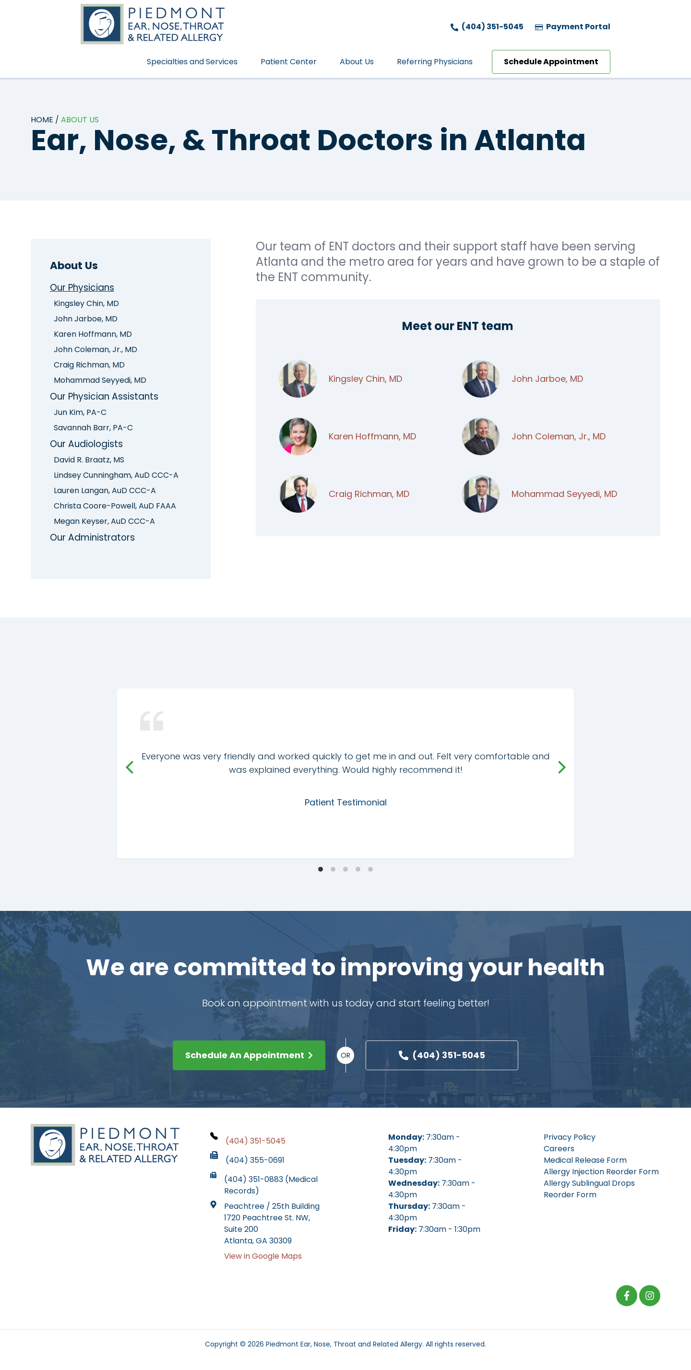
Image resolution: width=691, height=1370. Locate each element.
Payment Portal (572, 26)
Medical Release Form (585, 1162)
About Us (80, 119)
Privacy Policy (570, 1139)
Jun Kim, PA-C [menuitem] (80, 413)
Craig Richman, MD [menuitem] (89, 365)
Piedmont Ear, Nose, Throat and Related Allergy (344, 1346)
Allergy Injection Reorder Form (601, 1173)
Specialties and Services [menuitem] (192, 61)
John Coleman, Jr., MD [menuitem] (95, 349)
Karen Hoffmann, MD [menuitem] (93, 334)
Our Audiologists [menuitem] (89, 445)
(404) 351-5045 (487, 26)
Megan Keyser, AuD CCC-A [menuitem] (104, 522)
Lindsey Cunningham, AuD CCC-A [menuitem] (116, 476)
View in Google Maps (263, 1258)
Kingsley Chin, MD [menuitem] (86, 303)
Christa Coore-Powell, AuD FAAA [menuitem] (115, 507)
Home (42, 119)
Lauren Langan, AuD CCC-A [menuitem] (105, 491)
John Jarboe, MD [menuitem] (86, 319)
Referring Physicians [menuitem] (435, 61)
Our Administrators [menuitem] (96, 539)
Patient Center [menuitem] (289, 61)
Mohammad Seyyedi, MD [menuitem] (100, 380)
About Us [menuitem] (357, 61)
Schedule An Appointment (249, 1057)
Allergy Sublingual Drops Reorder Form (589, 1191)
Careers (559, 1150)
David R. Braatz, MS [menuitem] (89, 461)
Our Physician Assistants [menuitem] (108, 397)
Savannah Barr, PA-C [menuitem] (93, 428)
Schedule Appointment (551, 61)
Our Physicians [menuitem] (85, 288)
